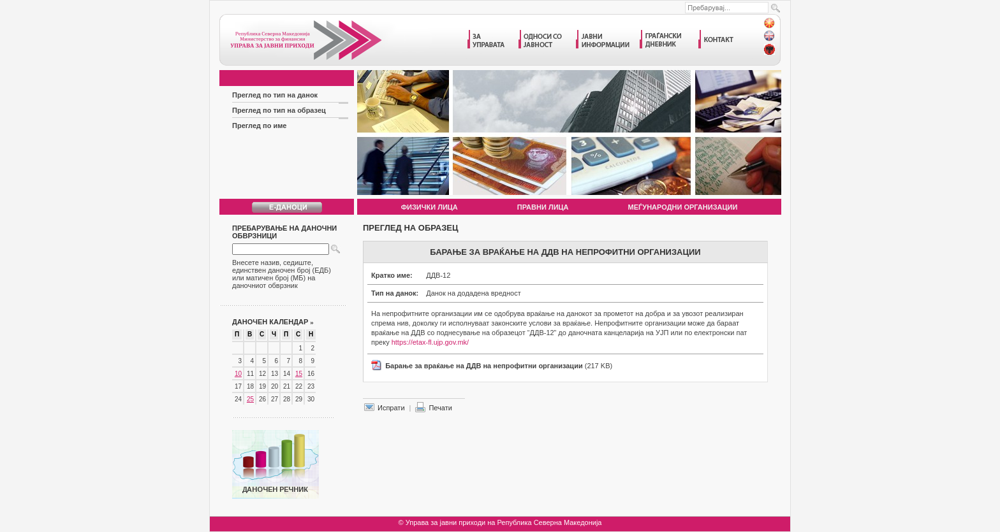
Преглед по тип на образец (279, 110)
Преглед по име (259, 125)
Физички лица (429, 207)
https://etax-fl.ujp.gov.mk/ (430, 342)
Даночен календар (273, 322)
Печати (440, 408)
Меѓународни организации (683, 207)
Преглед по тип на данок (275, 95)
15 (298, 373)
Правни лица (543, 207)
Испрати (391, 408)
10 (238, 373)
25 (250, 399)
